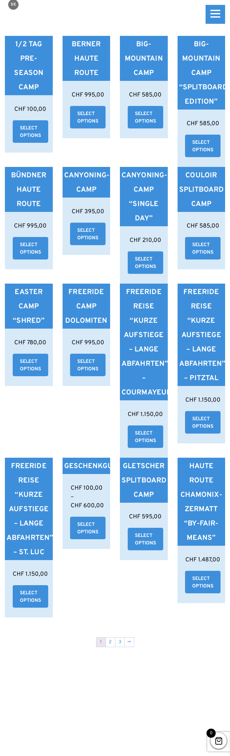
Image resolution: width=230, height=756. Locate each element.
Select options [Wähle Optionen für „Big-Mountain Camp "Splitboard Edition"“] (202, 146)
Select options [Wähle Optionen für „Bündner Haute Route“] (30, 249)
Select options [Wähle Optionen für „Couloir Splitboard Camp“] (202, 249)
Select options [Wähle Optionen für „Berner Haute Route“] (87, 118)
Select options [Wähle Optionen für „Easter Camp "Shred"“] (30, 365)
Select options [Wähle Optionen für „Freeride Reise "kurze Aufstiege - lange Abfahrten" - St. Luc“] (30, 597)
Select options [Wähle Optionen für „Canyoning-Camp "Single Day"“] (145, 263)
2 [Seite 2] (110, 642)
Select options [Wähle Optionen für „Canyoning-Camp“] (87, 234)
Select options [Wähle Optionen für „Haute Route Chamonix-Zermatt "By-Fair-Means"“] (202, 582)
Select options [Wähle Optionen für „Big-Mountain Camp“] (145, 118)
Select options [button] (30, 132)
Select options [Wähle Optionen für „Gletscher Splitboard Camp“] (145, 539)
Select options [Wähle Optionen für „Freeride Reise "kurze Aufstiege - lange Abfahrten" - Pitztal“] (202, 423)
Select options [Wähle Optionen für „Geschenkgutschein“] (87, 528)
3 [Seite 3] (120, 642)
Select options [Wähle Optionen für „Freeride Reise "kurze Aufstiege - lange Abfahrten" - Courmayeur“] (145, 437)
